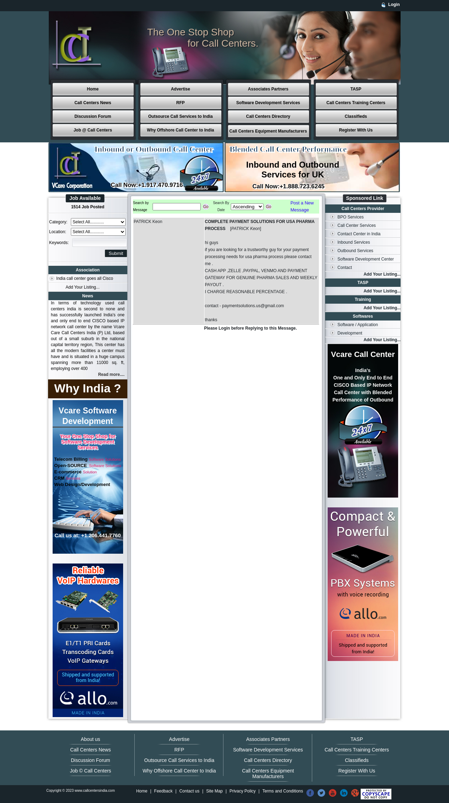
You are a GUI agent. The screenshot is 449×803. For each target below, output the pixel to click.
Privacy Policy (242, 791)
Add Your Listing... (83, 287)
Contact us (189, 791)
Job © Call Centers (90, 771)
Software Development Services (268, 102)
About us (90, 739)
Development (349, 333)
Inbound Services (353, 242)
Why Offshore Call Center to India (180, 130)
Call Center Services (356, 225)
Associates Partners (268, 89)
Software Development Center (365, 259)
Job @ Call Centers (93, 130)
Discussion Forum (92, 116)
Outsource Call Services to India (180, 116)
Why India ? (87, 388)
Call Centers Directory (268, 116)
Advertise (180, 89)
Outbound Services (355, 250)
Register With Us (356, 130)
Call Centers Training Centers (355, 102)
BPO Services (350, 217)
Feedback (163, 791)
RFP (180, 102)
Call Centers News (92, 102)
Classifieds (356, 116)
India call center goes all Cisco (84, 278)
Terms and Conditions (282, 791)
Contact (344, 267)
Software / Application (357, 324)
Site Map (214, 791)
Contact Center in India (359, 233)
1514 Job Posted (88, 206)
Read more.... (111, 374)
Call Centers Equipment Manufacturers (268, 131)
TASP (355, 89)
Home (93, 89)
